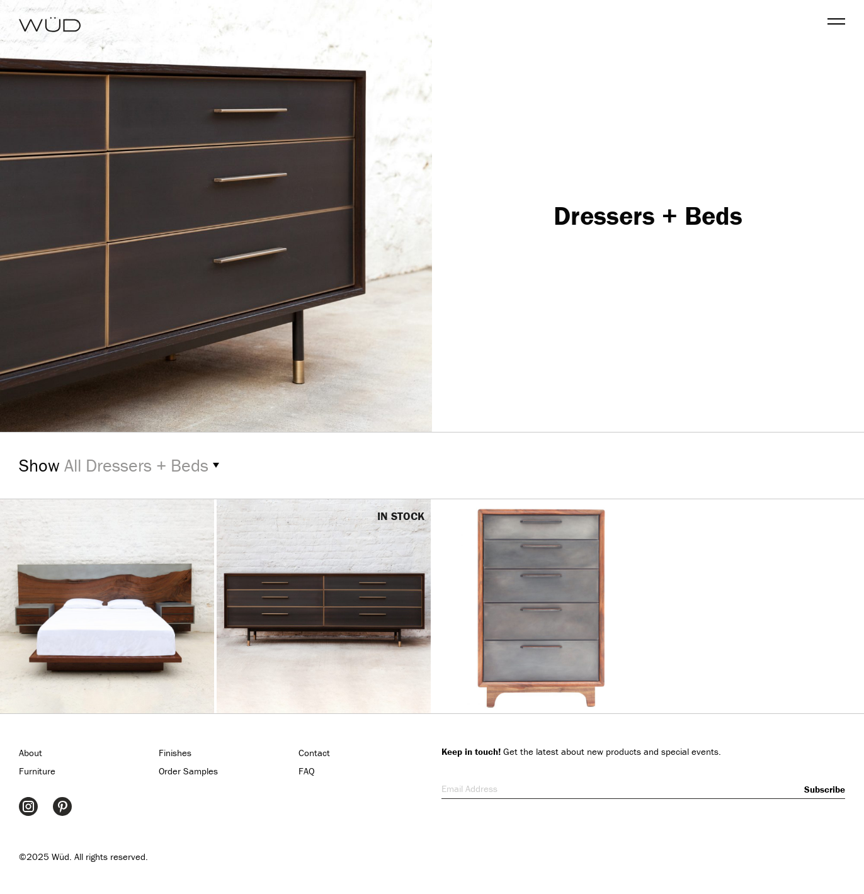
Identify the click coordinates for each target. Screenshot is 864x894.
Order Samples (188, 771)
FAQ (306, 771)
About (30, 753)
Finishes (175, 753)
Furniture (37, 771)
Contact (314, 753)
